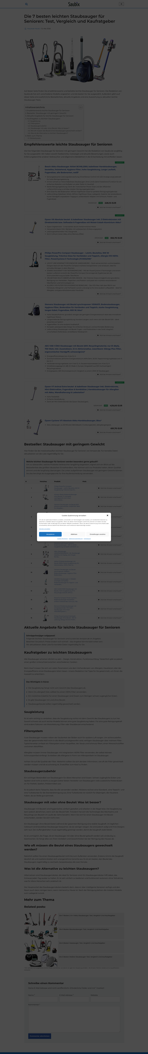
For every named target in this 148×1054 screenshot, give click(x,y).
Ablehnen (74, 534)
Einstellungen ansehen (97, 534)
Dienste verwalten (44, 529)
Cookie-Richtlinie (62, 538)
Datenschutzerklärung (76, 538)
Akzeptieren (50, 534)
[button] (107, 515)
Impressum (87, 538)
